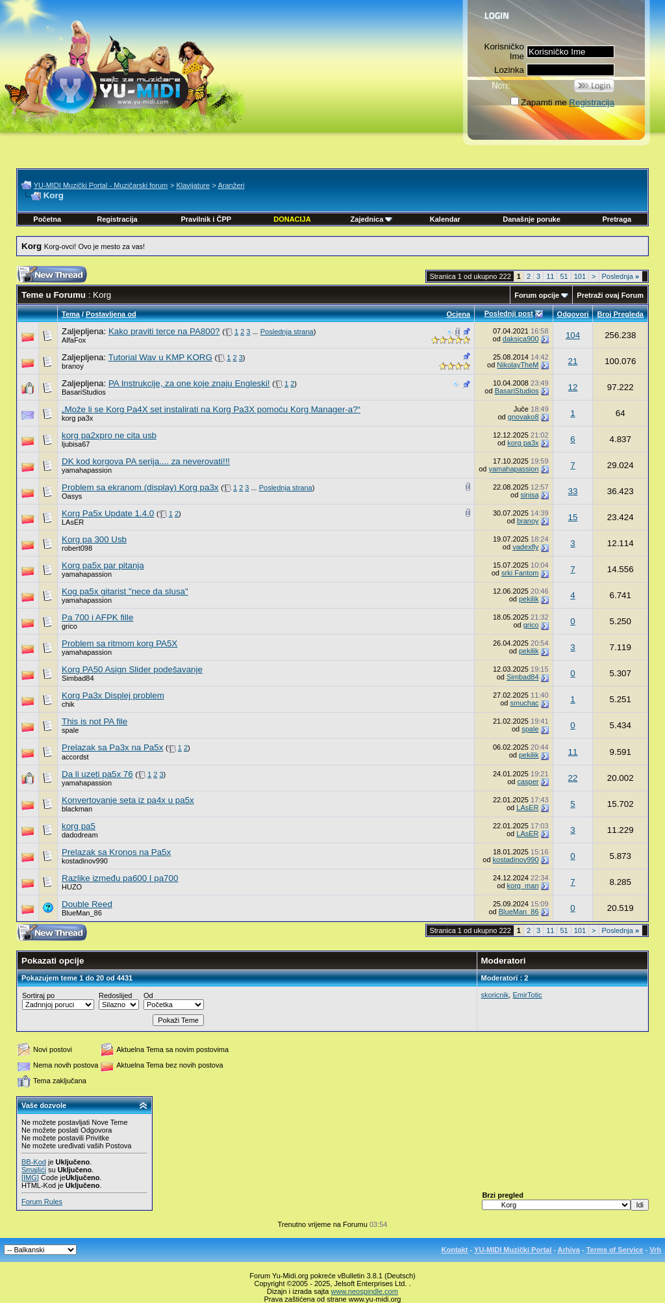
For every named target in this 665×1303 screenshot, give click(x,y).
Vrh (655, 1250)
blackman (77, 809)
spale (70, 730)
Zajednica (372, 219)
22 (573, 778)
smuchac (524, 703)
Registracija (591, 102)
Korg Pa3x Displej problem (113, 695)
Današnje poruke (531, 219)
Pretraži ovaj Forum (610, 295)
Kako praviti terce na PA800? (164, 331)
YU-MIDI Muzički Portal (512, 1250)
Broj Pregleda (620, 314)
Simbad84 (78, 678)
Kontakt (455, 1250)
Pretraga (616, 219)
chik (68, 704)
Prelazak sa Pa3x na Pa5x (112, 747)
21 (573, 361)
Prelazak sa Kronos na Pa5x (116, 852)
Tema (71, 314)
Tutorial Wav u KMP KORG (160, 357)
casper (527, 781)
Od (148, 995)
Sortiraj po (38, 995)
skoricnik (495, 995)
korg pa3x (77, 418)
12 (573, 387)
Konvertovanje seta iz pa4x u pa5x (128, 800)
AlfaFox (74, 340)
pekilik (529, 599)
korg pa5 (78, 826)
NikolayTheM (517, 365)
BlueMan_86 (82, 913)
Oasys (72, 496)
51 (564, 276)
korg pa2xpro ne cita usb (109, 435)
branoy (73, 366)
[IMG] (30, 1177)
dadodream (80, 835)
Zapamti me (538, 102)
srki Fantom (519, 573)
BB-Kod (33, 1162)
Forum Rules (41, 1201)
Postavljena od (111, 314)
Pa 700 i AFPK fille (97, 617)
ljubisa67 (76, 444)
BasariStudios (84, 392)
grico (69, 626)
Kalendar (445, 219)
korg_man (523, 885)
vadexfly (525, 547)
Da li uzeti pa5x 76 (97, 774)
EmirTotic (527, 995)
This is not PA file (94, 721)
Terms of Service (615, 1250)
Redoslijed (115, 995)
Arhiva (569, 1250)
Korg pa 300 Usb (94, 539)
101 (580, 276)
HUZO (72, 887)
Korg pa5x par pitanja (103, 565)
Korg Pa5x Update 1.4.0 (108, 513)
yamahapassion (87, 470)
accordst (75, 757)
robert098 (77, 548)
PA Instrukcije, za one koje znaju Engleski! (189, 383)
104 (573, 335)
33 (573, 491)
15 (573, 517)
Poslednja (621, 276)
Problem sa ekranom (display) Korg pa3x (140, 487)
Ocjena (458, 314)
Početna (47, 219)
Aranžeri (231, 185)
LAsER (73, 522)
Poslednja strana (287, 332)
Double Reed (87, 904)
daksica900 (521, 339)
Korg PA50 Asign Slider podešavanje (132, 669)
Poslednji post (508, 313)
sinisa (529, 495)
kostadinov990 (85, 861)
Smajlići (33, 1170)
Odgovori (573, 314)
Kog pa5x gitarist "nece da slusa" (125, 591)
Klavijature (192, 185)
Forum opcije (536, 295)
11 (550, 276)
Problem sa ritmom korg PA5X (119, 643)
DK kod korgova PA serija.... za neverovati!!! (146, 461)
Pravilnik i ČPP (206, 219)
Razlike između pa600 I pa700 (120, 878)
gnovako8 (523, 417)
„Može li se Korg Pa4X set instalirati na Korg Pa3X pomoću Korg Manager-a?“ (211, 409)
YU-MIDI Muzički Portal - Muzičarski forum (101, 185)
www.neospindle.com (364, 1291)
